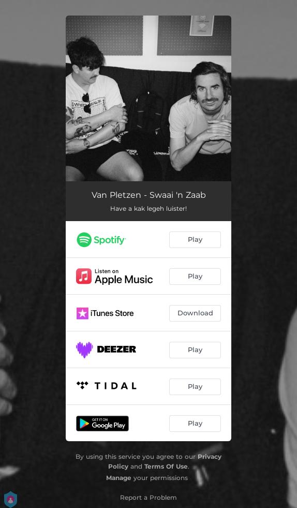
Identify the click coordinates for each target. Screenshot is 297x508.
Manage (118, 478)
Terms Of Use (166, 466)
